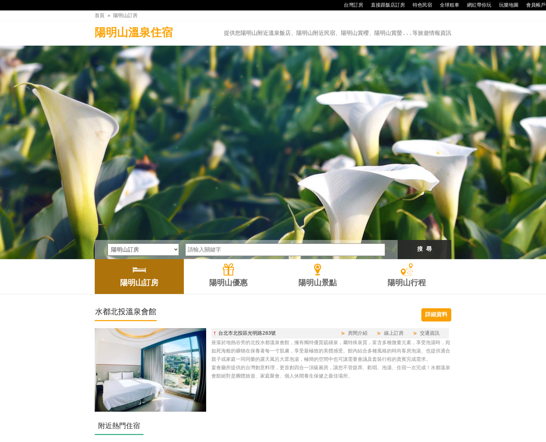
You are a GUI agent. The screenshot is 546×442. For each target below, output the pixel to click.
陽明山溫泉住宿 (134, 33)
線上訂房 (394, 233)
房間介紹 (357, 233)
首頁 (99, 15)
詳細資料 (436, 215)
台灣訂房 (350, 5)
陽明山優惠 (254, 422)
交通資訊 (429, 233)
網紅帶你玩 (475, 5)
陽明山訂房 (125, 15)
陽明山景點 (289, 422)
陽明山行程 (324, 422)
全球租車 (446, 5)
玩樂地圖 (505, 5)
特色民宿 (419, 5)
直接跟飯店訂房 (384, 5)
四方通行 (269, 436)
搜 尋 (424, 150)
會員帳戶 (532, 5)
